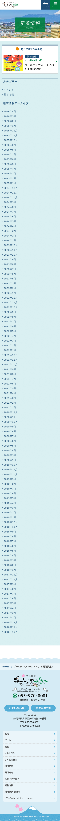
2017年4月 (10, 608)
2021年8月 (10, 374)
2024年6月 (10, 216)
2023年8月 (10, 264)
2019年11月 (11, 469)
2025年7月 (10, 154)
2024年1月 (10, 240)
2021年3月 (10, 398)
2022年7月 (10, 321)
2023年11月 (11, 250)
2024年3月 (10, 230)
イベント (9, 89)
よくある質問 (11, 759)
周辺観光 (9, 772)
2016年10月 (11, 632)
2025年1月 (10, 183)
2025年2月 (10, 178)
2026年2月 (10, 121)
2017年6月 (10, 598)
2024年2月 (10, 235)
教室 (7, 747)
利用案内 (9, 766)
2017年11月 (11, 579)
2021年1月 (10, 407)
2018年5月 (10, 550)
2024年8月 (10, 207)
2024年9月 (10, 202)
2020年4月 (10, 450)
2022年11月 (11, 302)
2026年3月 (10, 116)
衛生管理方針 (43, 708)
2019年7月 (10, 488)
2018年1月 (10, 569)
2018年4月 (10, 555)
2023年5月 (10, 278)
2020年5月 (10, 445)
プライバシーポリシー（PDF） (19, 798)
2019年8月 (10, 484)
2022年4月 (10, 336)
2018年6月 (10, 546)
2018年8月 (10, 536)
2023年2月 (10, 288)
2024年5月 (10, 221)
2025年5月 (10, 164)
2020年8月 (10, 431)
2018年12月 (11, 522)
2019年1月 (10, 517)
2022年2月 (10, 345)
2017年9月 (10, 584)
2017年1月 (10, 617)
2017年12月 (11, 574)
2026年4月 (10, 111)
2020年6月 (10, 441)
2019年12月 (11, 464)
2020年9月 (10, 426)
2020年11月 (11, 417)
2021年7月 (10, 378)
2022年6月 (10, 326)
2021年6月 (10, 383)
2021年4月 (10, 393)
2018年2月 (10, 565)
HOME (5, 666)
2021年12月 (11, 355)
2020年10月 (11, 421)
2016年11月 (11, 627)
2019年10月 (11, 474)
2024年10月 (11, 197)
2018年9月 (10, 531)
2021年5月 (10, 388)
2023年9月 (10, 259)
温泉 (7, 734)
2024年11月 (11, 192)
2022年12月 (11, 297)
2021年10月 (11, 364)
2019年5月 (10, 498)
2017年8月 (10, 589)
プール (8, 740)
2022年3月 (10, 340)
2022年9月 (10, 312)
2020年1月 (10, 460)
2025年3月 (10, 173)
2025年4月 (10, 168)
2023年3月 (10, 283)
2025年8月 (10, 149)
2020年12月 (11, 412)
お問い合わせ (16, 708)
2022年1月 (10, 350)
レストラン (10, 753)
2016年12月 (11, 622)
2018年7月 (10, 541)
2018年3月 (10, 560)
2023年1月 (10, 293)
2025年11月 (11, 135)
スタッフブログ (12, 779)
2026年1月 (10, 125)
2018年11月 (11, 526)
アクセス (45, 3)
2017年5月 (10, 603)
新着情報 (9, 94)
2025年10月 (11, 140)
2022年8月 (10, 316)
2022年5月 (10, 331)
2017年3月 (10, 612)
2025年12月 (11, 130)
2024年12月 (11, 188)
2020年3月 (10, 455)
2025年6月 (10, 159)
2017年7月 (10, 593)
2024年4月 (10, 226)
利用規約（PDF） (13, 792)
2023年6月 (10, 273)
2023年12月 (11, 245)
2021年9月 (10, 369)
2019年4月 (10, 503)
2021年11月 (11, 359)
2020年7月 (10, 436)
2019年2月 (10, 512)
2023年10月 (11, 254)
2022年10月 (11, 307)
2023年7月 (10, 269)
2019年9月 (10, 479)
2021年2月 (10, 402)
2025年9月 (10, 145)
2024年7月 (10, 211)
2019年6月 (10, 493)
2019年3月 (10, 507)
